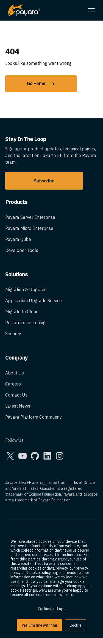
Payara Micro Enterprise (29, 228)
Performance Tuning (25, 322)
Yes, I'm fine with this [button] (39, 625)
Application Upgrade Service (33, 300)
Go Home (41, 84)
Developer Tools (21, 250)
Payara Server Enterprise (30, 217)
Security (13, 333)
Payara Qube (18, 239)
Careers (13, 384)
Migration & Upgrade (26, 289)
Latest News (17, 406)
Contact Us (16, 395)
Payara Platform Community (33, 417)
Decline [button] (76, 625)
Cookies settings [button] (51, 608)
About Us (14, 373)
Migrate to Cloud (21, 311)
